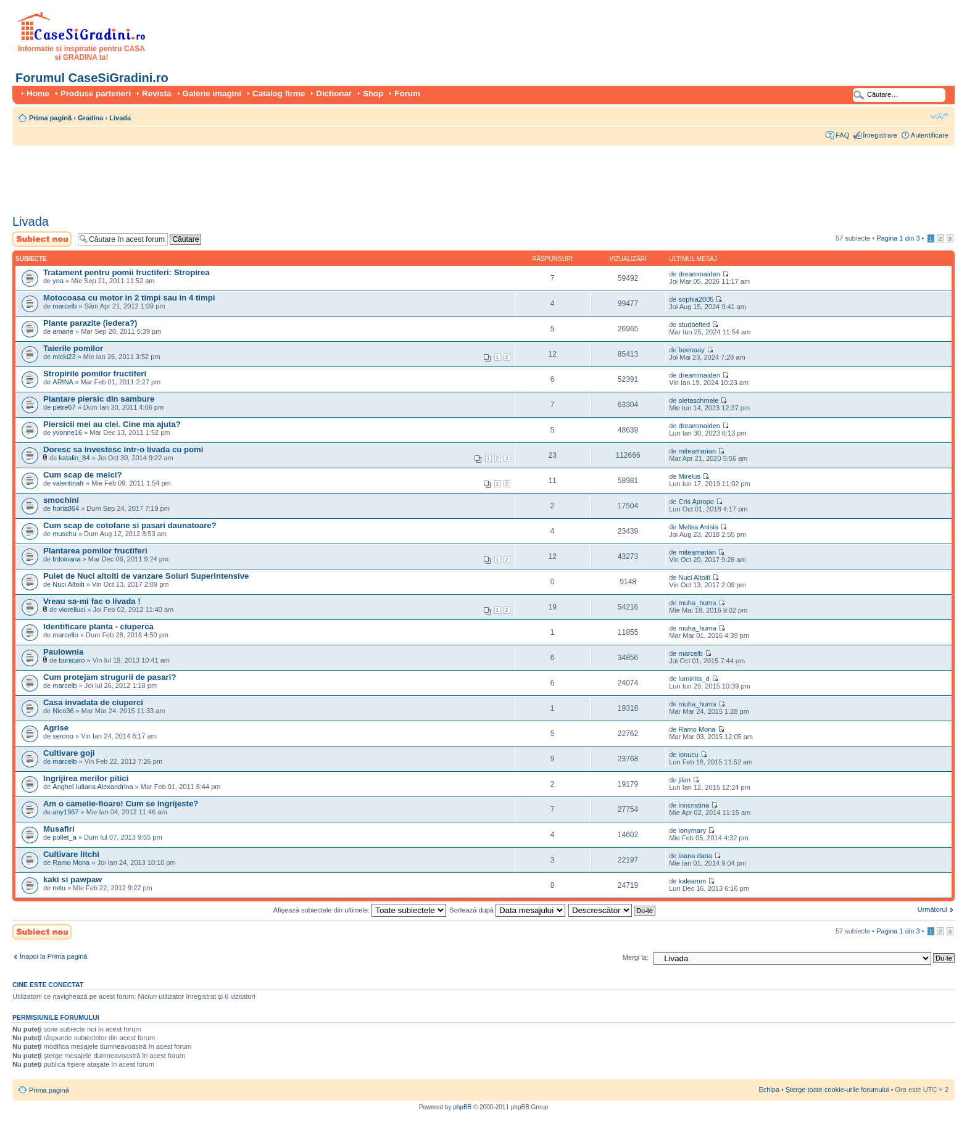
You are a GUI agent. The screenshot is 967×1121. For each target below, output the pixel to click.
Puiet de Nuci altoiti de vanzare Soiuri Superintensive (146, 576)
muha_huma (697, 602)
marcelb (64, 306)
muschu (64, 533)
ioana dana (695, 855)
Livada (120, 118)
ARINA (63, 382)
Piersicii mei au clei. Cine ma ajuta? (112, 424)
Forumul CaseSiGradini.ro (91, 78)
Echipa (768, 1089)
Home (38, 93)
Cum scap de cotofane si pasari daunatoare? (130, 525)
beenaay (692, 350)
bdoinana (66, 559)
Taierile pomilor (73, 348)
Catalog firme (278, 93)
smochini (61, 500)
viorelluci (72, 609)
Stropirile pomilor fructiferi (94, 373)
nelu (58, 887)
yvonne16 (67, 432)
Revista (156, 93)
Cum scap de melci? (82, 474)
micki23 (63, 356)
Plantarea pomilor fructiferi (95, 550)
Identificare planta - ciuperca (98, 626)
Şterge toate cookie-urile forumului (837, 1089)
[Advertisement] (237, 176)
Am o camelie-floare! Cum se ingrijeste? (120, 803)
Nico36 (62, 710)
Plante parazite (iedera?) (90, 323)
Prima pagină (50, 118)
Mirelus (689, 476)
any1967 (65, 812)
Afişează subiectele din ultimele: (360, 910)
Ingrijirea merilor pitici (86, 778)
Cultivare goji (69, 753)
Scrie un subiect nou (42, 239)
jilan (685, 780)
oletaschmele (699, 400)
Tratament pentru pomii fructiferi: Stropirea (126, 272)
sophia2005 (696, 299)
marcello (65, 635)
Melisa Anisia (698, 527)
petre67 (63, 407)
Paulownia (63, 651)
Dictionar (334, 93)
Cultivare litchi (71, 854)
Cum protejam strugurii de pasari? (109, 677)
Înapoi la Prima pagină (53, 956)
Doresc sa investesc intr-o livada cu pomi (123, 449)
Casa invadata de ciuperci (93, 702)
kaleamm (693, 881)
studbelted (694, 324)
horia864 (65, 508)
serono (62, 736)
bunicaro (72, 660)
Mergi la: (636, 957)
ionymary (693, 830)
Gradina (91, 118)
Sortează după (507, 910)
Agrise (55, 727)
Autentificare (929, 135)
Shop (373, 93)
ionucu (689, 754)
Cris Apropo (696, 501)
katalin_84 (74, 457)
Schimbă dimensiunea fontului (939, 115)
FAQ (842, 135)
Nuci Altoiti (68, 584)
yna (58, 280)
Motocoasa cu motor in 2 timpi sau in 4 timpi (129, 297)
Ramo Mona (697, 729)
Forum (407, 93)
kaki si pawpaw (72, 879)
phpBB (462, 1107)
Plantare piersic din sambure (98, 398)
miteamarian (697, 451)
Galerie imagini (212, 93)
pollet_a (64, 837)
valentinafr (68, 483)
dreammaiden (699, 274)
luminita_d (694, 678)
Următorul (932, 909)
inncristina (694, 805)
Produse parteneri (95, 93)
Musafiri (59, 829)
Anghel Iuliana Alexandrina (92, 786)
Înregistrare (880, 135)
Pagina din (897, 238)
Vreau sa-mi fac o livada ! (92, 601)
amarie (62, 331)
